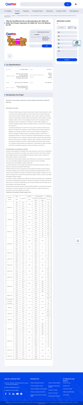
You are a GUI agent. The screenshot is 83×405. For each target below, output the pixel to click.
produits (17, 11)
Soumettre (66, 59)
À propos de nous (37, 11)
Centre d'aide (66, 394)
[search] (67, 4)
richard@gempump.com (12, 387)
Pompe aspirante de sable (23, 15)
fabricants (26, 11)
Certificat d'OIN (66, 385)
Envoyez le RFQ (61, 11)
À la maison (7, 11)
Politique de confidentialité (68, 391)
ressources (49, 11)
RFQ (47, 45)
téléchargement (74, 11)
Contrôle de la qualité (67, 388)
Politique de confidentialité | (11, 402)
